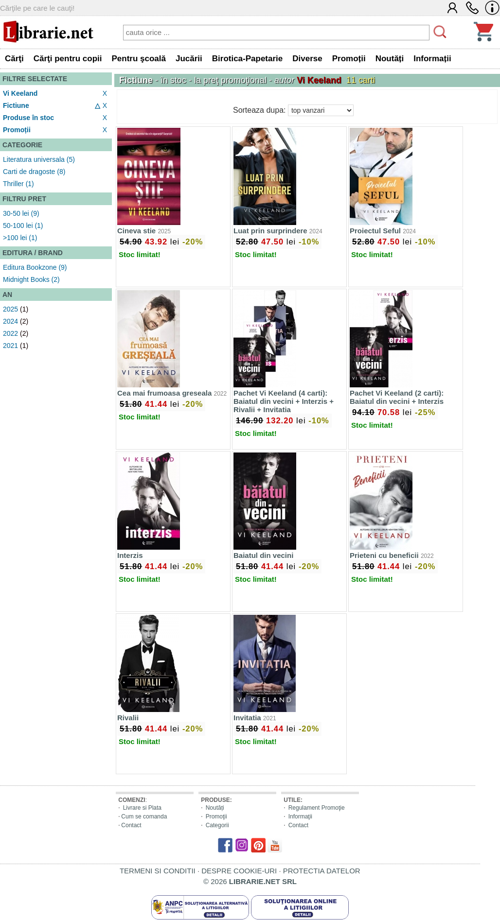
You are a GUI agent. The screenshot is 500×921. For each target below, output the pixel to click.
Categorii (217, 825)
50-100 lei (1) (23, 225)
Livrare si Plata (142, 807)
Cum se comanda (144, 816)
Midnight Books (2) (31, 279)
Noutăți (215, 807)
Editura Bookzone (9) (35, 267)
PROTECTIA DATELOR (321, 871)
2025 (10, 309)
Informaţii (300, 816)
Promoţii (216, 816)
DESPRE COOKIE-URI (239, 871)
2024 (10, 321)
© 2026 (250, 881)
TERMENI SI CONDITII (158, 871)
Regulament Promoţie (316, 807)
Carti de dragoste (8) (34, 171)
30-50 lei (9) (21, 213)
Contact (131, 825)
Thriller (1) (18, 184)
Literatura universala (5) (39, 159)
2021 (10, 345)
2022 (10, 333)
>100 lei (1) (20, 238)
